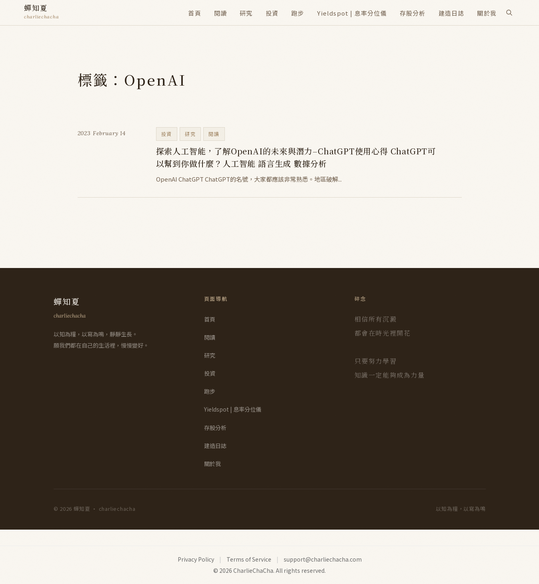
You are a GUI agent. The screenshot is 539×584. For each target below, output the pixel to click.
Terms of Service (248, 559)
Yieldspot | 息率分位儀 (352, 13)
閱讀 (220, 13)
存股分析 (413, 13)
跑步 (297, 13)
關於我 (487, 13)
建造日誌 (452, 13)
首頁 (194, 13)
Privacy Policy (196, 559)
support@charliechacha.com (323, 559)
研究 (246, 13)
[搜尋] (509, 12)
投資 (272, 13)
